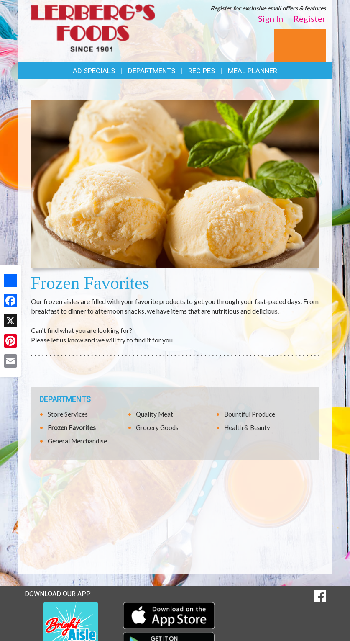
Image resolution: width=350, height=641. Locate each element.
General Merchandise (77, 441)
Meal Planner (252, 71)
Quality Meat (154, 414)
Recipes (201, 71)
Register (310, 18)
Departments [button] (151, 71)
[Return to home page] (93, 27)
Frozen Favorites (72, 427)
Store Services (68, 414)
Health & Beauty (247, 427)
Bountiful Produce (249, 414)
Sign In (270, 18)
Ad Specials (94, 71)
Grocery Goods (157, 427)
